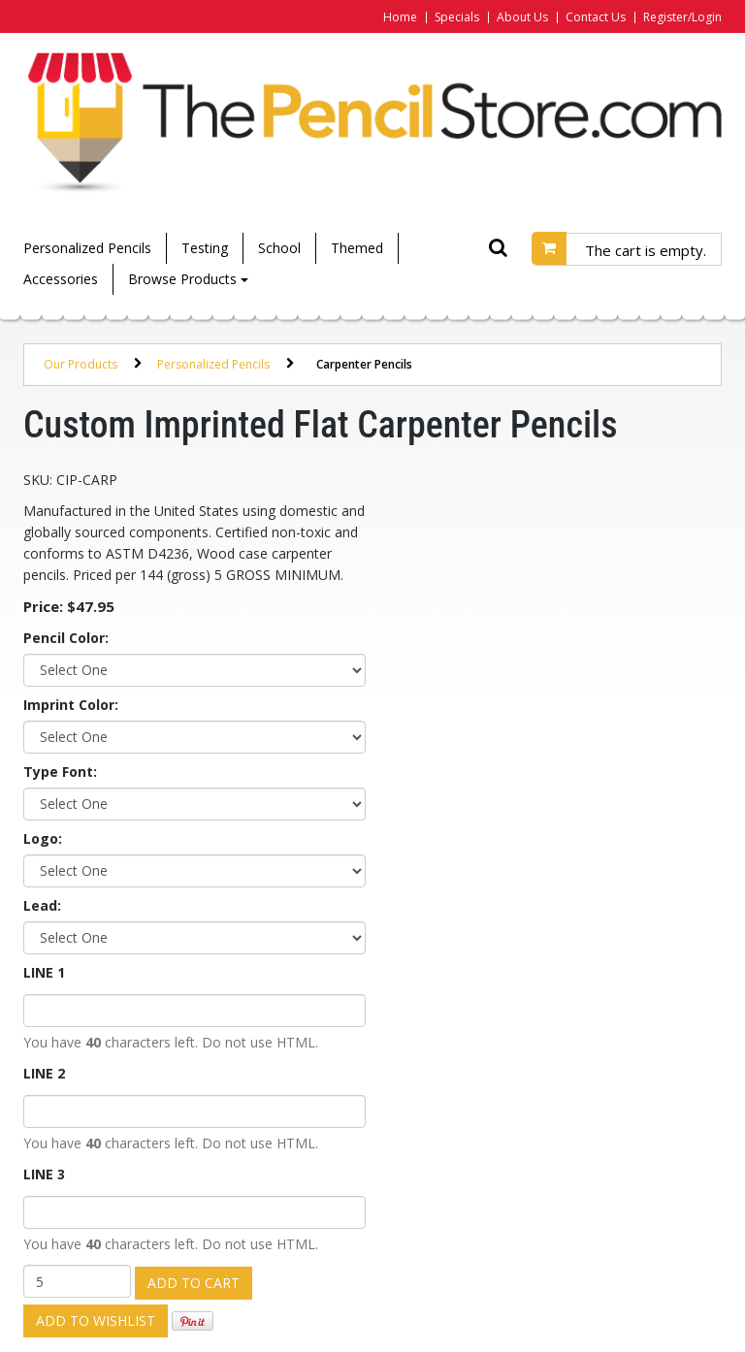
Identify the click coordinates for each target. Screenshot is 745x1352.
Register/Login (682, 17)
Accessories (60, 279)
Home (400, 17)
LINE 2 (44, 1073)
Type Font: (60, 771)
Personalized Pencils (87, 248)
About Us (522, 17)
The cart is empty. (645, 250)
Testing (204, 248)
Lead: (42, 905)
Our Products (80, 364)
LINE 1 (44, 972)
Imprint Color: (70, 704)
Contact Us (596, 17)
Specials (457, 17)
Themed (357, 248)
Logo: (42, 838)
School (279, 248)
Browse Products (188, 279)
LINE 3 (44, 1174)
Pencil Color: (66, 637)
